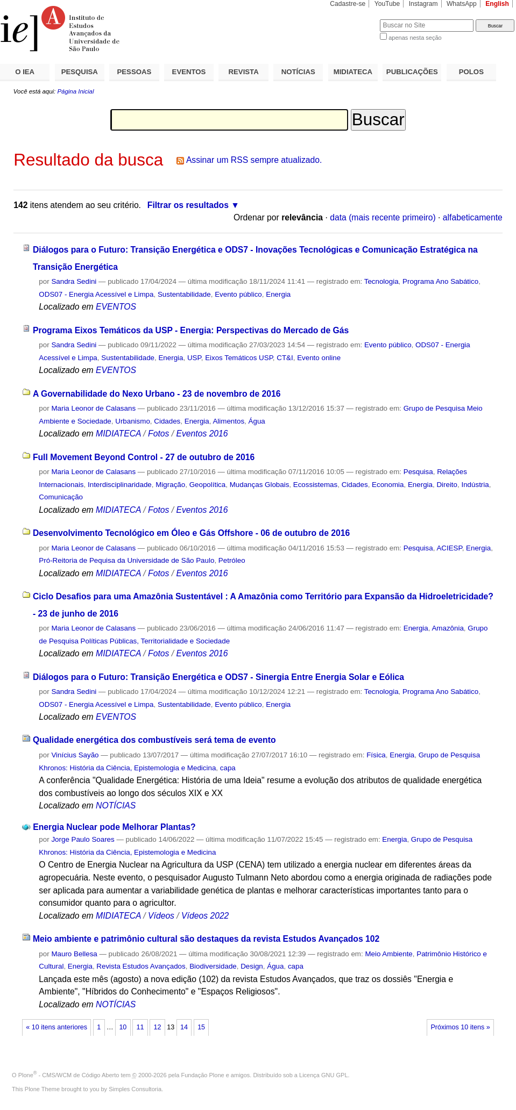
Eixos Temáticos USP (239, 358)
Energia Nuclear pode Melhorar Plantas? (114, 827)
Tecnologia (381, 281)
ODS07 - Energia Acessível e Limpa (96, 294)
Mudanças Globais (259, 485)
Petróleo (231, 560)
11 (140, 1027)
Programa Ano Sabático (440, 281)
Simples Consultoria (135, 1089)
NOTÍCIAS (298, 72)
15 (201, 1027)
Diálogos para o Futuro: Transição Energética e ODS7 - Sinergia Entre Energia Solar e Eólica (218, 677)
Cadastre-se (347, 4)
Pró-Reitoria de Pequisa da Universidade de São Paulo (126, 560)
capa (228, 768)
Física (376, 755)
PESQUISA (79, 72)
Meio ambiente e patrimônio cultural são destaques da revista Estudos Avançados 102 (206, 938)
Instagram (423, 4)
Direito (446, 485)
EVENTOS (189, 72)
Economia (388, 485)
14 (184, 1027)
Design (252, 966)
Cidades (167, 421)
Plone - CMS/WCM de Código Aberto (68, 1075)
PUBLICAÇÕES (412, 72)
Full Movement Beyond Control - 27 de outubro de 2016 (144, 457)
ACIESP (449, 548)
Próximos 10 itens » (460, 1027)
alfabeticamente (473, 217)
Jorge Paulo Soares (82, 839)
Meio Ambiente (388, 954)
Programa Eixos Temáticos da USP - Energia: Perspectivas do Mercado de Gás (191, 330)
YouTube (387, 4)
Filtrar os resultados (188, 205)
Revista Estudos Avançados (140, 966)
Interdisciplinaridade (120, 485)
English (497, 4)
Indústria (475, 485)
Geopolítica (207, 485)
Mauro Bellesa (74, 954)
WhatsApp (462, 4)
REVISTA (244, 72)
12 (157, 1027)
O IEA (24, 72)
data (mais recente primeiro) (383, 217)
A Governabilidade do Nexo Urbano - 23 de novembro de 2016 (157, 393)
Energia (278, 294)
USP (194, 358)
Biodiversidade (213, 966)
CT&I (285, 358)
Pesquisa (418, 472)
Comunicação (61, 497)
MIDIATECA (353, 72)
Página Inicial (75, 91)
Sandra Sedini (73, 281)
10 (122, 1027)
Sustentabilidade (184, 294)
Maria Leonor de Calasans (93, 408)
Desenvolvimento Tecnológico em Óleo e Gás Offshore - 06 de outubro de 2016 (191, 533)
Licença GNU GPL (323, 1075)
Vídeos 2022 (205, 915)
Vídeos (161, 915)
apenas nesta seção (414, 37)
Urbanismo (132, 421)
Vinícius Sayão (74, 755)
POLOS (471, 72)
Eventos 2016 (202, 433)
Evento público (238, 294)
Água (257, 421)
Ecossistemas (315, 485)
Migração (170, 485)
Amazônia (447, 628)
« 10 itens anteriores (56, 1027)
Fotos (158, 433)
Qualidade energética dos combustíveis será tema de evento (154, 739)
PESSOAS (134, 72)
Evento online (319, 358)
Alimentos (228, 421)
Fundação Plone (202, 1075)
